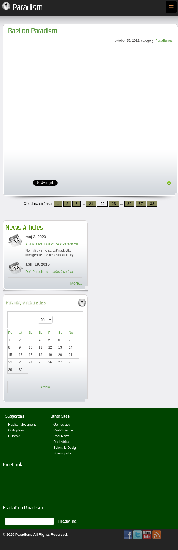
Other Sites (60, 416)
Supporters (14, 416)
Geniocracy (61, 424)
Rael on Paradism (32, 31)
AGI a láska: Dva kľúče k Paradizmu (51, 244)
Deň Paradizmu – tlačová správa (49, 272)
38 (152, 203)
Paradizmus (164, 41)
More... (76, 283)
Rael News (61, 436)
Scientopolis (62, 453)
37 (141, 203)
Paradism (23, 534)
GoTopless (16, 430)
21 (91, 203)
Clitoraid (14, 436)
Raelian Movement (22, 424)
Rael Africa (61, 442)
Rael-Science (63, 430)
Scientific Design (65, 448)
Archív (45, 387)
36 (129, 203)
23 (114, 203)
